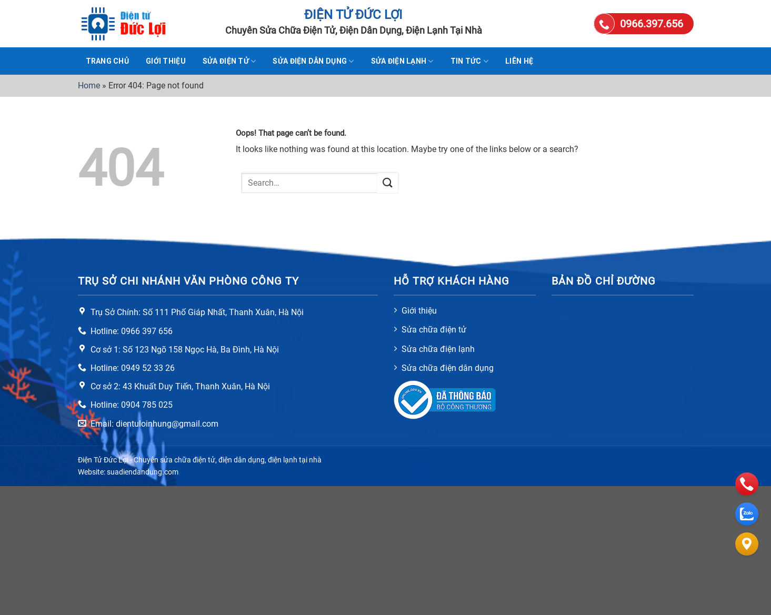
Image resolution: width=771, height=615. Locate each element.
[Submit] (387, 183)
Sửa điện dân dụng (313, 61)
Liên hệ (519, 61)
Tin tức (469, 61)
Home (89, 85)
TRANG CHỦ (107, 61)
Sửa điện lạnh (402, 61)
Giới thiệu (166, 61)
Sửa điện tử (229, 61)
